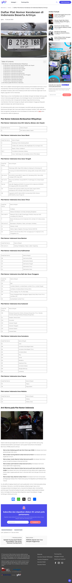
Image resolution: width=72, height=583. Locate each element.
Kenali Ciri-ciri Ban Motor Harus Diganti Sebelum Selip (62, 26)
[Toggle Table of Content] (43, 62)
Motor (9, 7)
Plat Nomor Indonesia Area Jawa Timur (15, 70)
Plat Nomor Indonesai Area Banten (13, 71)
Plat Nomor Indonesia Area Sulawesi (14, 76)
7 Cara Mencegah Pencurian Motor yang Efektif (62, 15)
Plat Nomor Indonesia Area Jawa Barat (14, 67)
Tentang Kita (25, 2)
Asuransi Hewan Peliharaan (45, 557)
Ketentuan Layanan (59, 559)
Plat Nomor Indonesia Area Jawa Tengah (15, 68)
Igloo (2, 19)
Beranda (3, 7)
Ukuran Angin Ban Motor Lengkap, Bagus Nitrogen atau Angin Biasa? (61, 21)
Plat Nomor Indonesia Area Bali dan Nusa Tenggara (18, 74)
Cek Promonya (65, 2)
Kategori (14, 2)
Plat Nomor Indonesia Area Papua (13, 79)
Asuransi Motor (41, 564)
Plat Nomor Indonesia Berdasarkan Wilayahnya (15, 64)
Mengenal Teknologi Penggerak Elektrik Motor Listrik (61, 32)
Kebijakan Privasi (59, 556)
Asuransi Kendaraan (7, 530)
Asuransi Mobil (41, 562)
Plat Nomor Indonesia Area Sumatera (14, 77)
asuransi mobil (18, 530)
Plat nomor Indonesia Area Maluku (13, 81)
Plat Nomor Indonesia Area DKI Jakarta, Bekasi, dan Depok (19, 65)
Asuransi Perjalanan (42, 559)
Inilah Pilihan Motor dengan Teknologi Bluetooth (62, 38)
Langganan (35, 522)
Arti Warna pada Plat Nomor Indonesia (13, 82)
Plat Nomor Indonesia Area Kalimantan (15, 73)
